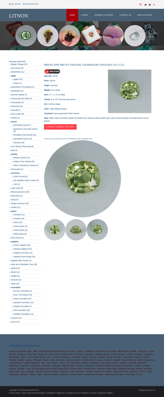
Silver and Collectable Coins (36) (24, 264)
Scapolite (30, 371)
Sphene (142, 371)
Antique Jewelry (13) (21, 158)
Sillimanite (80, 371)
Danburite (76, 357)
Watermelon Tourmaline (114, 374)
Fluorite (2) (15, 118)
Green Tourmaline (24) (22, 299)
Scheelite (39, 371)
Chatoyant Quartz (102, 354)
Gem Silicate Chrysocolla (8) (22, 146)
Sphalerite (133, 371)
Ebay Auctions (144, 15)
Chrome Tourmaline (134, 354)
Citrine (23, 357)
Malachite (142, 363)
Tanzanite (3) (16, 280)
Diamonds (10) (17, 106)
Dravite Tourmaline (114, 357)
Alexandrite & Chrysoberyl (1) (22, 87)
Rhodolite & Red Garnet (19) (24, 135)
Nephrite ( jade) (68, 366)
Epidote (21, 360)
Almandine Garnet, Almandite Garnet (53, 351)
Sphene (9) (15, 268)
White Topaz (130, 374)
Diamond (93, 357)
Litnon (18, 16)
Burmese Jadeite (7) (19, 95)
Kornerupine (75, 363)
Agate (29, 351)
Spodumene (14, 374)
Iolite (43, 363)
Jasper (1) (17, 83)
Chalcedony (89, 354)
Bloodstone (22, 354)
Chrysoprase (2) (17, 102)
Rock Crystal (112, 369)
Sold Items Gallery (105, 393)
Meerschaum (14, 366)
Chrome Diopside (118, 354)
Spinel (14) (15, 272)
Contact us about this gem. (60, 127)
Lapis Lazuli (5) (17, 188)
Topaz (39, 374)
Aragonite (132, 351)
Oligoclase (89, 366)
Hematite (116, 360)
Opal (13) (14, 200)
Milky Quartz (36, 366)
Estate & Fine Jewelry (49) (23, 161)
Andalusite (89, 351)
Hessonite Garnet (129, 360)
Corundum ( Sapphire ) (61, 357)
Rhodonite (101, 369)
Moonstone (46, 366)
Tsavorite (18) (18, 143)
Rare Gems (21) (17, 238)
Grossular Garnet (88, 360)
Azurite (151, 351)
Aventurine (142, 351)
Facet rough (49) (17, 114)
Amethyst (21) (19, 215)
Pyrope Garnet (77, 369)
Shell (72, 371)
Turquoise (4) (16, 318)
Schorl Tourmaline (51, 371)
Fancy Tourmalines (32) (22, 295)
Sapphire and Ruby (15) (23, 253)
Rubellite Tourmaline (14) (23, 314)
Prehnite (21, 369)
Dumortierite (128, 357)
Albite (35, 351)
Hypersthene (150, 360)
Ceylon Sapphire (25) (21, 245)
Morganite (57, 366)
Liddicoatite (132, 363)
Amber (72, 351)
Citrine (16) (17, 222)
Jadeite (55, 363)
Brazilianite (43, 354)
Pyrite (28, 369)
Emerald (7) (15, 110)
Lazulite (123, 363)
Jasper (62, 363)
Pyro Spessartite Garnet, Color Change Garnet (50, 369)
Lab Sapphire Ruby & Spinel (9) (26, 180)
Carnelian (79, 354)
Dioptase (101, 357)
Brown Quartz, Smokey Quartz (61, 354)
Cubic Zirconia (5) (20, 176)
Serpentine (64, 371)
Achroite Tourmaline (17, 351)
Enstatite (12, 360)
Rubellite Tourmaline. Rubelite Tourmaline (135, 369)
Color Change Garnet (36, 357)
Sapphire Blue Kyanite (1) (21, 260)
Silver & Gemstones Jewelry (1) (26, 165)
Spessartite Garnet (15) (22, 139)
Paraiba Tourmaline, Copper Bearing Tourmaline (114, 366)
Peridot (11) (15, 207)
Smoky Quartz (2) (20, 230)
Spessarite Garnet (120, 371)
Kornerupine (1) (17, 169)
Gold (52, 360)
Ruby (11, 371)
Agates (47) (18, 79)
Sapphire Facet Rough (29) (24, 257)
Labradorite (94, 363)
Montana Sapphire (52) (22, 249)
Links (24, 393)
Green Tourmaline (73, 360)
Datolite (85, 357)
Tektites (32, 374)
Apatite (113, 351)
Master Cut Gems (90, 393)
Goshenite (60, 360)
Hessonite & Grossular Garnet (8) (25, 130)
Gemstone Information (36, 393)
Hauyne (100, 360)
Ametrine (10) (18, 218)
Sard (23, 371)
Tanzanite (24, 374)
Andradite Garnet (102, 351)
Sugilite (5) (15, 276)
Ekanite (138, 357)
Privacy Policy (14, 393)
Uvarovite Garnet (76, 374)
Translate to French (73, 393)
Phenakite (146, 366)
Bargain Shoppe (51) (19, 64)
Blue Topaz (32, 354)
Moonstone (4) (16, 196)
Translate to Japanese (55, 393)
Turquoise (64, 374)
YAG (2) (16, 184)
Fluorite (46, 360)
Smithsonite (99, 371)
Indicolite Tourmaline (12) (23, 302)
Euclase (28, 360)
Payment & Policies (103, 15)
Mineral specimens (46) (20, 192)
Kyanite (85, 363)
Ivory (48, 363)
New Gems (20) (17, 68)
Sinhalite (89, 371)
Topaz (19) (15, 284)
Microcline (25, 366)
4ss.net (152, 390)
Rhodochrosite (90, 369)
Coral (48, 357)
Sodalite (108, 371)
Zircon (139, 374)
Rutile (17, 371)
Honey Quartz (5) (20, 226)
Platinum (12, 369)
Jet (67, 363)
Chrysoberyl (148, 354)
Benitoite (12, 354)
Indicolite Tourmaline (31, 363)
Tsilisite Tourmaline (50, 374)
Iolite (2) (14, 150)
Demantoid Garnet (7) (22, 125)
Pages (85, 15)
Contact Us (125, 15)
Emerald (145, 357)
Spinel (149, 371)
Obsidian (79, 366)
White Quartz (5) (20, 234)
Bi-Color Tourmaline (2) (22, 291)
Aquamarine (122, 351)
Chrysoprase (14, 357)
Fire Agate (37, 360)
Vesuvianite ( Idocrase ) (94, 374)
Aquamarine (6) (17, 91)
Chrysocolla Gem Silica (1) (21, 98)
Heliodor (108, 360)
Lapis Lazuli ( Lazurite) (109, 363)
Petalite (138, 366)
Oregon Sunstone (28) (20, 203)
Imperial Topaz (16, 363)
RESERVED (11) (17, 72)
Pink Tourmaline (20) (21, 310)
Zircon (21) (15, 322)
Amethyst (80, 351)
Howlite (140, 360)
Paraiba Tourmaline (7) (22, 306)
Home (72, 15)
